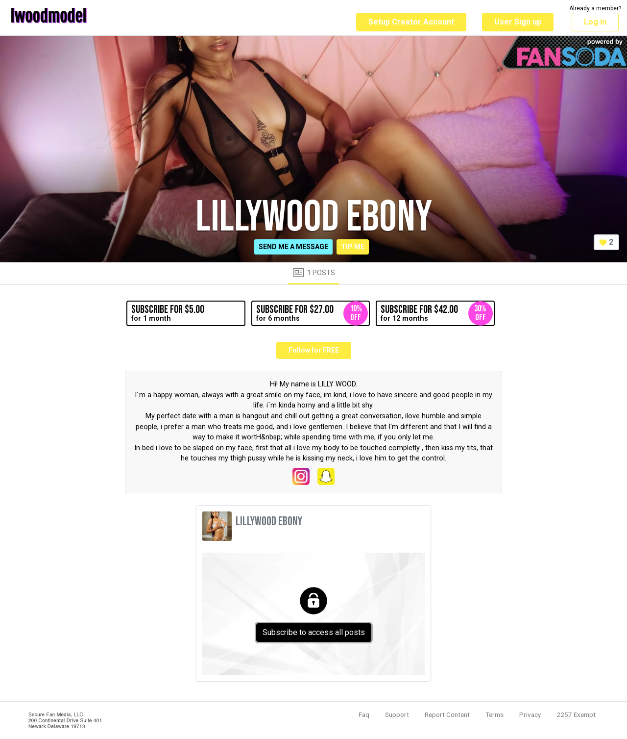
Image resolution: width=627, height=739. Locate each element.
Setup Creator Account (411, 21)
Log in (595, 21)
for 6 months (312, 313)
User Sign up (517, 21)
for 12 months (436, 313)
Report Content (447, 714)
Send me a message (293, 247)
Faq (364, 714)
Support (397, 714)
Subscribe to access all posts (314, 632)
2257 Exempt (576, 714)
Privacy (530, 714)
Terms (494, 714)
